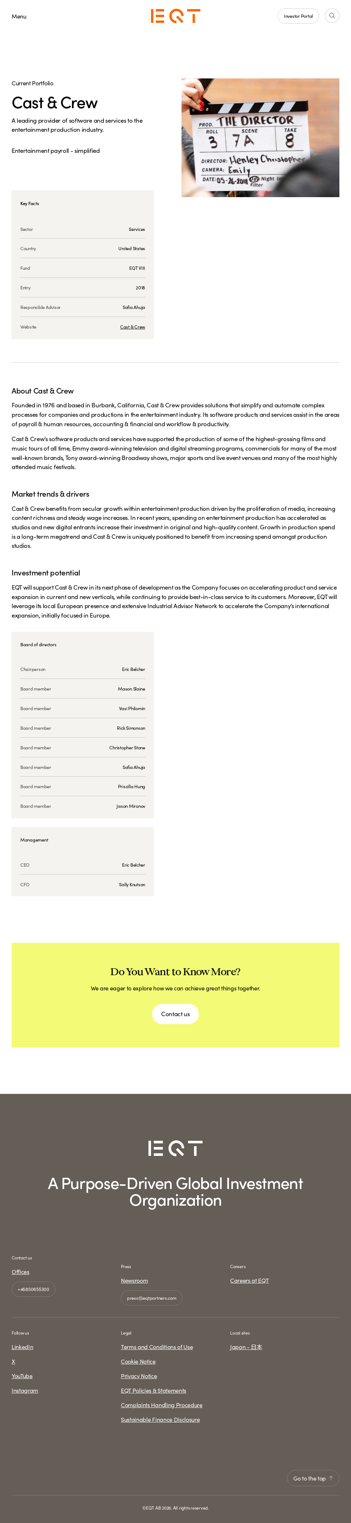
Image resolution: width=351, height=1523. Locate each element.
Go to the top (313, 1478)
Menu (19, 16)
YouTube (22, 1376)
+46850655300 (33, 1289)
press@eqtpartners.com (151, 1297)
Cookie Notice (138, 1361)
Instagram (25, 1390)
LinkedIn (22, 1347)
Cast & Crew (132, 326)
